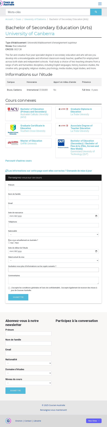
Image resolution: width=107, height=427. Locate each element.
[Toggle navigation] (100, 3)
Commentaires (14, 275)
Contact (28, 420)
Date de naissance (15, 212)
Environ (18, 420)
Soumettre (18, 297)
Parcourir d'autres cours (18, 160)
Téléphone (12, 222)
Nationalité (12, 231)
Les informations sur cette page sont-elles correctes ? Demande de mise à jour (48, 170)
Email (10, 203)
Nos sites (92, 421)
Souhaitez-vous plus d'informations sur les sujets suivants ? (32, 266)
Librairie (37, 420)
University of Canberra (35, 19)
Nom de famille (14, 194)
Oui (10, 243)
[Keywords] (47, 12)
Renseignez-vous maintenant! (53, 410)
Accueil (9, 19)
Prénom (11, 185)
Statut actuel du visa (16, 257)
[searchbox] (9, 269)
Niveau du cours (13, 379)
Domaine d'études (14, 369)
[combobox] (53, 270)
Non (16, 243)
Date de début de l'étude (18, 248)
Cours (18, 19)
